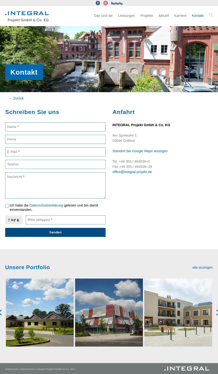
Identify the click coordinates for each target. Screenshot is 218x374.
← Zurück (16, 98)
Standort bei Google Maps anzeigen (140, 151)
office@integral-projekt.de (132, 172)
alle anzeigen (202, 267)
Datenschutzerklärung (46, 205)
